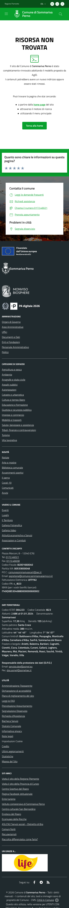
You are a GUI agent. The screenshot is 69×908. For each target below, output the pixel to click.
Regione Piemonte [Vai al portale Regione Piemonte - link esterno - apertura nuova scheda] (12, 3)
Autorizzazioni (9, 390)
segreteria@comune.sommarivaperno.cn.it (31, 576)
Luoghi (5, 515)
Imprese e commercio (13, 415)
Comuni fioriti (9, 829)
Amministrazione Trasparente (17, 686)
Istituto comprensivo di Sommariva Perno (23, 804)
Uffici (4, 332)
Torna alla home (34, 126)
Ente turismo (8, 799)
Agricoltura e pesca (12, 369)
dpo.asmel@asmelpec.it (19, 670)
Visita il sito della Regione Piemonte (20, 779)
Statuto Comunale (11, 726)
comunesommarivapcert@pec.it (25, 572)
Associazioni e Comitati (14, 540)
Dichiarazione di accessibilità (16, 691)
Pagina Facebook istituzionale (17, 794)
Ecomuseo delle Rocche (14, 819)
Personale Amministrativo (15, 347)
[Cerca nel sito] (60, 14)
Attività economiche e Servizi (17, 535)
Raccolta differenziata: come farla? (20, 839)
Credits (5, 746)
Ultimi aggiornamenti (13, 751)
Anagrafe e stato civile (13, 379)
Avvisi (5, 493)
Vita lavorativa (9, 440)
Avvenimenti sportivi (12, 472)
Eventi (5, 510)
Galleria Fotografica (12, 525)
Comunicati (7, 488)
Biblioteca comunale (12, 467)
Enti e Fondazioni (11, 342)
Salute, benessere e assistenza (18, 425)
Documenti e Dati (11, 337)
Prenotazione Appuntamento (17, 706)
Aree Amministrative (12, 327)
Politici (5, 352)
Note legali (7, 736)
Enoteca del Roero (11, 814)
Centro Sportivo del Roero (15, 789)
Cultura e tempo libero (13, 400)
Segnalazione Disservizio (14, 711)
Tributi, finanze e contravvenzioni (19, 430)
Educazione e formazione (15, 405)
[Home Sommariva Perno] (33, 14)
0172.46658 (13, 561)
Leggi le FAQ (8, 701)
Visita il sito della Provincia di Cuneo (20, 784)
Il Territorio (7, 520)
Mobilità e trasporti (11, 420)
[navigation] (6, 14)
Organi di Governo (11, 322)
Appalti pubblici (10, 385)
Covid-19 (6, 483)
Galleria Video (9, 530)
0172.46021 (12, 557)
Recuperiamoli (9, 834)
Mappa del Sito (9, 761)
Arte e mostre (9, 462)
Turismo (6, 435)
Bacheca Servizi (10, 721)
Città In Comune (45, 900)
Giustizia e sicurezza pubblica (17, 410)
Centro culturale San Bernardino (18, 809)
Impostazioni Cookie (12, 741)
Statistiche (7, 756)
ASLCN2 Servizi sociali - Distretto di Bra (22, 824)
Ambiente (7, 374)
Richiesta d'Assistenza (13, 716)
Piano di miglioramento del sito (18, 696)
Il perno (6, 478)
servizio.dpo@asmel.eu (20, 666)
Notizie (5, 457)
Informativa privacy (12, 731)
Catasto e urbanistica (13, 395)
